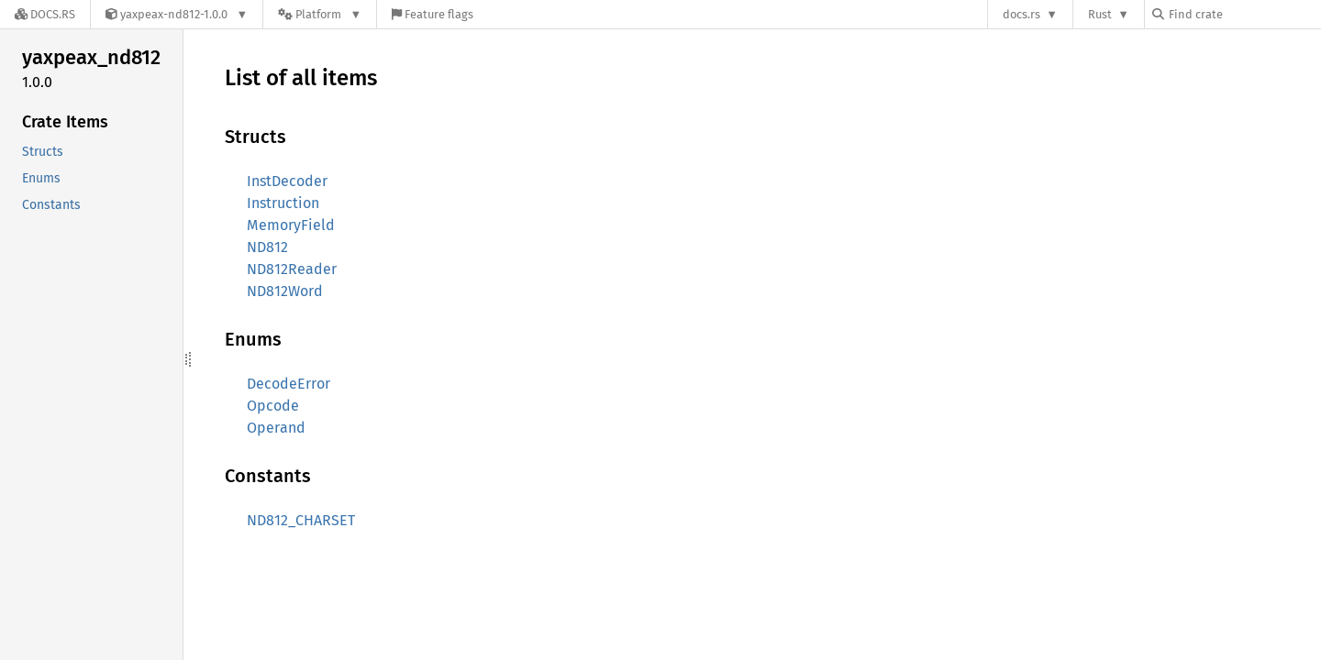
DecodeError (288, 383)
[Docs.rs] (45, 14)
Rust (1100, 14)
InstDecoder (287, 181)
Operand (276, 427)
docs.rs (1021, 14)
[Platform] (319, 14)
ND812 (267, 247)
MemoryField (291, 225)
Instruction (283, 203)
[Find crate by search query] (1244, 14)
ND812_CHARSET (301, 520)
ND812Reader (292, 269)
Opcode (273, 405)
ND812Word (285, 291)
